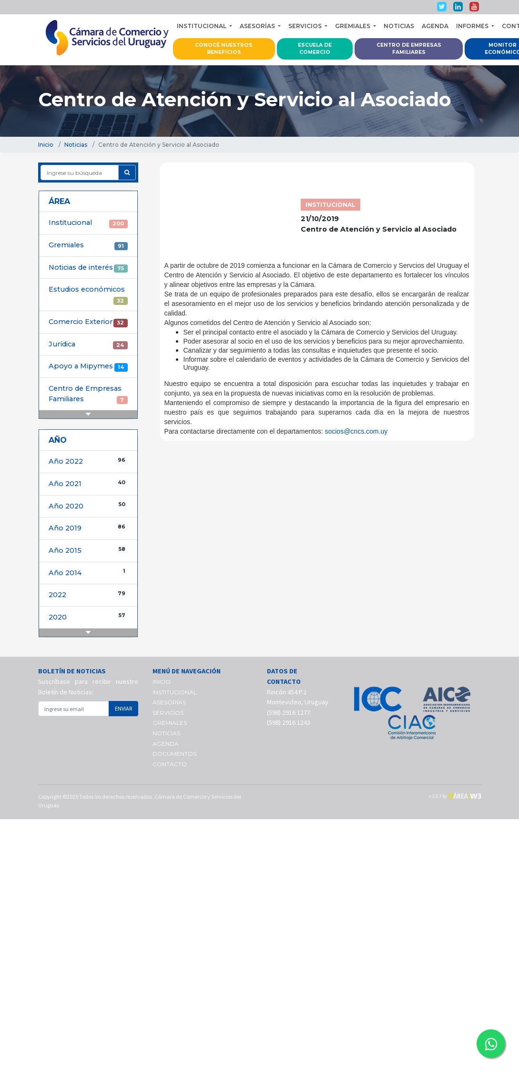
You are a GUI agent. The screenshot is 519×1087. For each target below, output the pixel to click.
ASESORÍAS (169, 702)
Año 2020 (88, 505)
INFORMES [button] (473, 26)
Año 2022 (88, 461)
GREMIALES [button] (353, 26)
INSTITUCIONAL (175, 692)
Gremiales (88, 245)
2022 (88, 594)
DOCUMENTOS (174, 753)
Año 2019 (88, 527)
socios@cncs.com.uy (356, 431)
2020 (88, 616)
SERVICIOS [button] (305, 26)
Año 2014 (88, 572)
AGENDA (435, 26)
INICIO (162, 681)
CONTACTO (170, 764)
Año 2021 (88, 483)
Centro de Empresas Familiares (88, 394)
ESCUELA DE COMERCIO (315, 49)
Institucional (88, 223)
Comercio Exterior (88, 322)
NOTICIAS (399, 26)
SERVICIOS (168, 712)
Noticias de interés (88, 268)
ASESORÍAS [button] (258, 26)
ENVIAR (123, 708)
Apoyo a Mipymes (88, 366)
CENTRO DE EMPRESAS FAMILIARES (409, 49)
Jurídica (88, 344)
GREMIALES (170, 722)
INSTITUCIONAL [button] (202, 26)
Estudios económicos (88, 295)
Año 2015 (88, 550)
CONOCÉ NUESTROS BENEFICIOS (224, 49)
